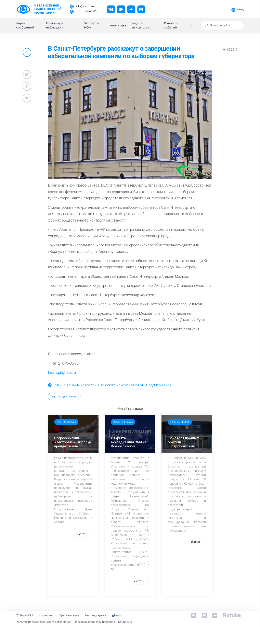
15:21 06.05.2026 (66, 422)
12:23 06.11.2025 (180, 422)
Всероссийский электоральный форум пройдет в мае (73, 442)
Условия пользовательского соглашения (43, 622)
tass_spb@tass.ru (62, 372)
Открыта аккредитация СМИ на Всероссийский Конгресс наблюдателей (128, 442)
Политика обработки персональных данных (103, 622)
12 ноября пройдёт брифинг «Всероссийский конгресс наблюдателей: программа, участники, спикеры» (186, 442)
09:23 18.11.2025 (123, 422)
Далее (81, 533)
